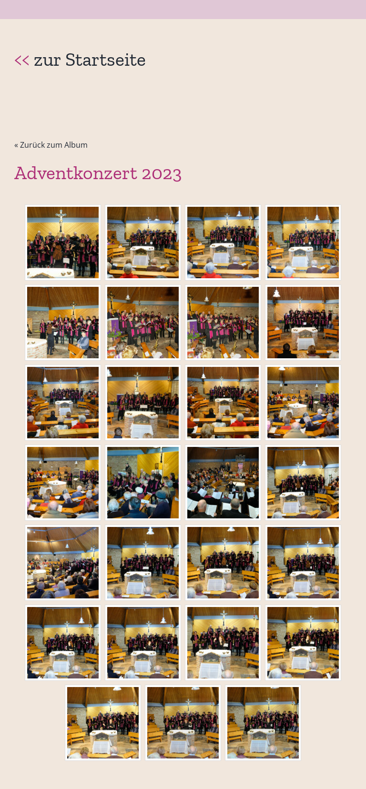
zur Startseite (88, 59)
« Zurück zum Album (51, 145)
